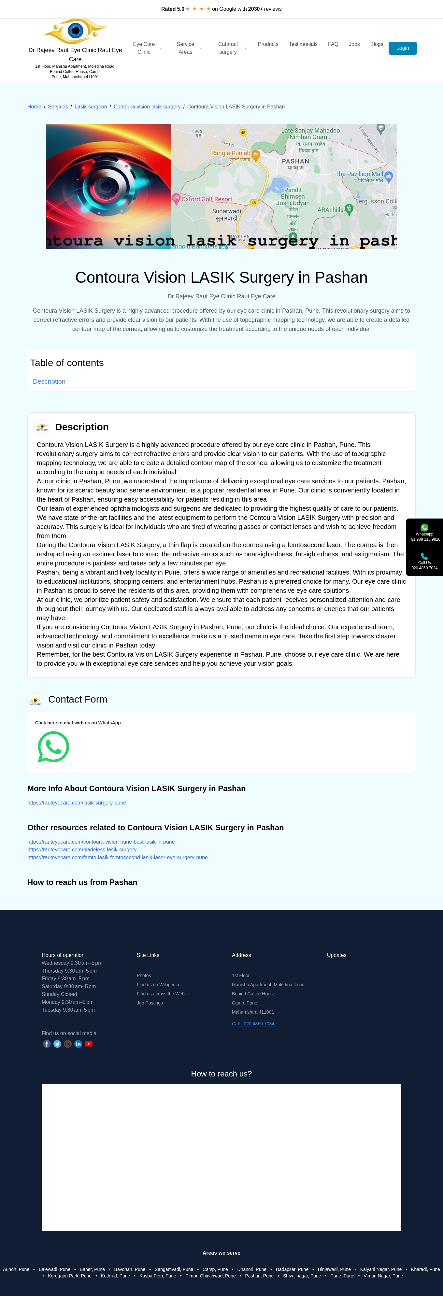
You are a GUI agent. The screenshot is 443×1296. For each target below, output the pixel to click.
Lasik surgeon (91, 106)
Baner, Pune (92, 1269)
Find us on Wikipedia (158, 984)
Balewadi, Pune (54, 1269)
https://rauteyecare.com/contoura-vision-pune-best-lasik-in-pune (101, 842)
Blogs (376, 44)
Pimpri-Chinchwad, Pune (211, 1275)
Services (58, 106)
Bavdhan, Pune (130, 1269)
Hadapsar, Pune (292, 1269)
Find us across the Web (161, 993)
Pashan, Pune (259, 1275)
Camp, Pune (215, 1269)
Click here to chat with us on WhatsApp (78, 722)
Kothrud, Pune (115, 1275)
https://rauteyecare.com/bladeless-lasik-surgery (81, 849)
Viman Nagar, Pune (383, 1275)
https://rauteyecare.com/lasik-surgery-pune (76, 802)
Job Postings (150, 1002)
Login (402, 48)
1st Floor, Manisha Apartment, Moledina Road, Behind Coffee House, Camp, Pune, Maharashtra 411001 (75, 71)
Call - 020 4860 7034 (253, 1023)
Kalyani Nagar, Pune (381, 1269)
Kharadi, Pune (425, 1269)
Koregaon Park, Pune (70, 1275)
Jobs (354, 44)
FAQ (333, 44)
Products (268, 44)
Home (34, 106)
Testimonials (303, 44)
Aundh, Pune (16, 1269)
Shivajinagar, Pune (302, 1275)
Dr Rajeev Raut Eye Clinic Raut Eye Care (75, 55)
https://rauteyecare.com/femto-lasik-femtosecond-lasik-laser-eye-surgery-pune (117, 857)
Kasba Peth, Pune (157, 1275)
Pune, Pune (342, 1275)
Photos (144, 975)
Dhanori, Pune (252, 1269)
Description (49, 381)
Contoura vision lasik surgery (147, 106)
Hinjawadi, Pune (334, 1269)
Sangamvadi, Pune (174, 1269)
